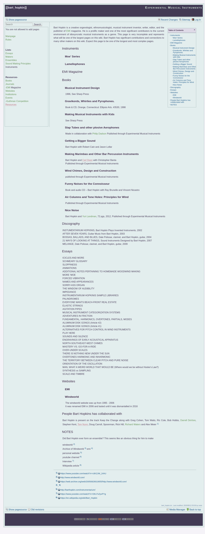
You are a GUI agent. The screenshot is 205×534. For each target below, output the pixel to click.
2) (74, 444)
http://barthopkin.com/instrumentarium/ (78, 490)
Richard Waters (133, 424)
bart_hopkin (16, 7)
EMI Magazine (176, 43)
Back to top (195, 509)
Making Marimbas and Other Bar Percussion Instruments (184, 68)
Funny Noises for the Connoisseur (181, 77)
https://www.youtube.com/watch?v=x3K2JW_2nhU (83, 473)
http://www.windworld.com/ (73, 477)
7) (73, 461)
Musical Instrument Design (183, 48)
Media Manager (177, 509)
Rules (8, 39)
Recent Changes (169, 20)
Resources (11, 104)
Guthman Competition (17, 101)
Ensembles (11, 60)
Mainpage (11, 36)
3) (85, 448)
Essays (9, 53)
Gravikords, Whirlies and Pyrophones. (183, 51)
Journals (10, 84)
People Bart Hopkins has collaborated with (180, 101)
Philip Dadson (99, 133)
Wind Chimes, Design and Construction (183, 72)
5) (81, 452)
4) (92, 448)
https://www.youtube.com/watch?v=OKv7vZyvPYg (83, 494)
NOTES (173, 105)
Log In (198, 20)
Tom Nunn (83, 424)
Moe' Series (178, 38)
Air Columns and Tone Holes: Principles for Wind (183, 81)
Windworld (177, 98)
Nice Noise (177, 85)
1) (158, 424)
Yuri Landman (89, 216)
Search (37, 24)
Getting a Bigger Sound (182, 64)
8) (80, 465)
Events (9, 98)
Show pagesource (18, 20)
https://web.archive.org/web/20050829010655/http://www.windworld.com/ (94, 481)
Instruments (175, 35)
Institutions (11, 94)
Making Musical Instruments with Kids (184, 56)
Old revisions (37, 509)
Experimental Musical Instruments (173, 7)
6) (81, 457)
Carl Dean (87, 160)
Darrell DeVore (188, 420)
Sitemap (186, 20)
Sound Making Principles (18, 63)
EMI (8, 87)
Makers (9, 57)
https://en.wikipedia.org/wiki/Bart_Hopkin (79, 498)
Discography (175, 87)
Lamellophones (179, 40)
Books (9, 80)
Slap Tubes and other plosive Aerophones (181, 61)
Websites (10, 91)
